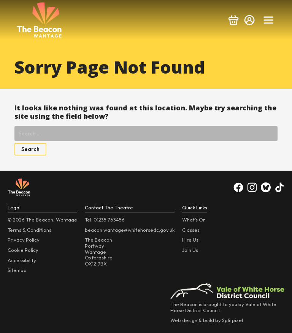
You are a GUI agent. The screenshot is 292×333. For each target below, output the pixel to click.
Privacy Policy (24, 240)
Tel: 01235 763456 (105, 220)
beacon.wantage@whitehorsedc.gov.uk (130, 230)
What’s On (194, 220)
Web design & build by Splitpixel (206, 320)
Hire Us (190, 240)
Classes (191, 230)
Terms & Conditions (29, 230)
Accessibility (22, 260)
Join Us (190, 250)
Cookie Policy (23, 250)
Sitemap (17, 270)
